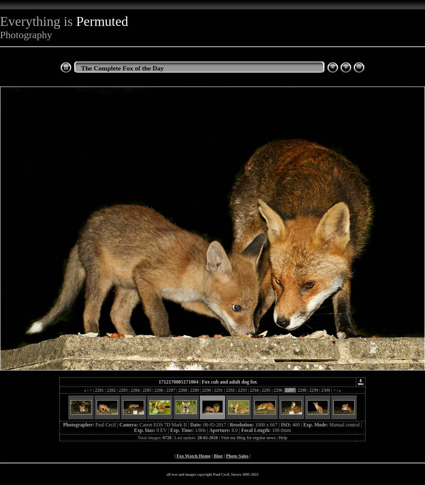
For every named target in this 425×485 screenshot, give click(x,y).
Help (283, 437)
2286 (159, 390)
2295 (265, 390)
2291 (218, 390)
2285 (147, 390)
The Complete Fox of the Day (122, 68)
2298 (302, 390)
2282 (111, 390)
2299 (313, 390)
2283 (123, 390)
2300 (325, 390)
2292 (230, 390)
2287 (170, 390)
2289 (194, 390)
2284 (135, 390)
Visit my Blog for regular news (248, 437)
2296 (277, 390)
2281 (99, 390)
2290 (206, 390)
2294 (254, 390)
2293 (242, 390)
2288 (182, 390)
